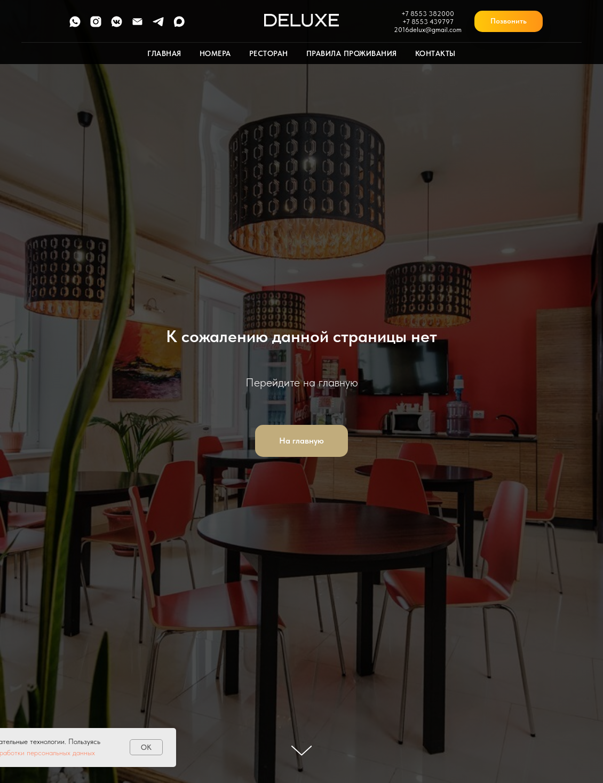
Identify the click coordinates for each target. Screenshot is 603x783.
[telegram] (158, 25)
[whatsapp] (75, 25)
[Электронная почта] (137, 25)
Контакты (435, 53)
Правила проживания (351, 53)
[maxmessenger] (179, 25)
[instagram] (95, 25)
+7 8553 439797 (428, 22)
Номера (215, 53)
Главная (164, 53)
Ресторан (268, 53)
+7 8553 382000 (427, 14)
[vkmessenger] (116, 25)
